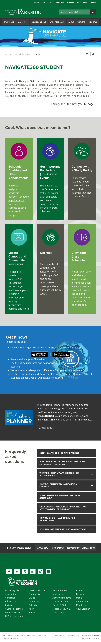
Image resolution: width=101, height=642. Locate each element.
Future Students (60, 590)
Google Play (57, 347)
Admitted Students (61, 597)
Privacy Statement (60, 635)
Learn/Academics (18, 54)
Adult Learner (83, 608)
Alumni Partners (77, 22)
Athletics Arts (57, 22)
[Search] (74, 11)
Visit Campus (58, 548)
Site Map (33, 612)
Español (71, 2)
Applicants (57, 594)
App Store (77, 347)
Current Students (61, 601)
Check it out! (46, 427)
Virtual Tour (88, 548)
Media (79, 597)
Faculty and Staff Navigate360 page (72, 104)
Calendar (59, 2)
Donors (80, 594)
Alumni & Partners (14, 608)
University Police (37, 590)
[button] (87, 54)
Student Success (33, 54)
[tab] (66, 453)
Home (7, 54)
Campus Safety (36, 594)
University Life (12, 590)
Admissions (11, 597)
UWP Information (13, 612)
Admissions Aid (39, 22)
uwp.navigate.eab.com (50, 377)
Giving (93, 2)
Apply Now (82, 2)
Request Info (73, 548)
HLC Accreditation (14, 616)
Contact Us (47, 2)
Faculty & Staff (59, 605)
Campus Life (9, 22)
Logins (36, 2)
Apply (31, 608)
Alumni (79, 590)
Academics (22, 22)
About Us (93, 22)
